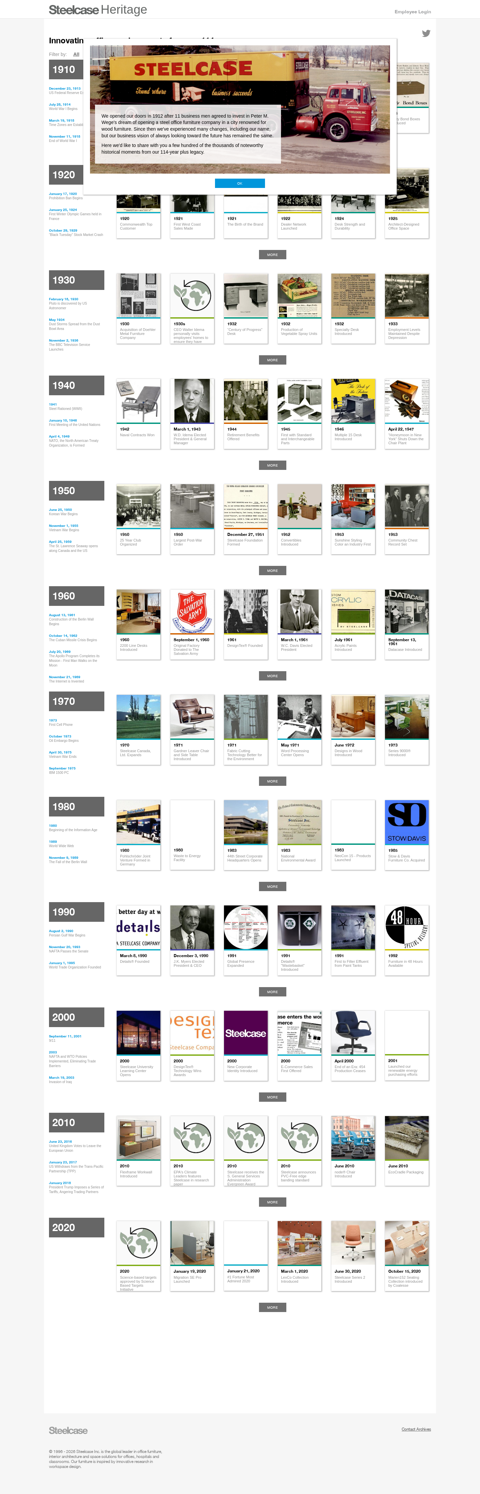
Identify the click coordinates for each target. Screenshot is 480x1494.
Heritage (124, 9)
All (76, 54)
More (272, 255)
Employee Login (413, 11)
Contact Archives (416, 1429)
